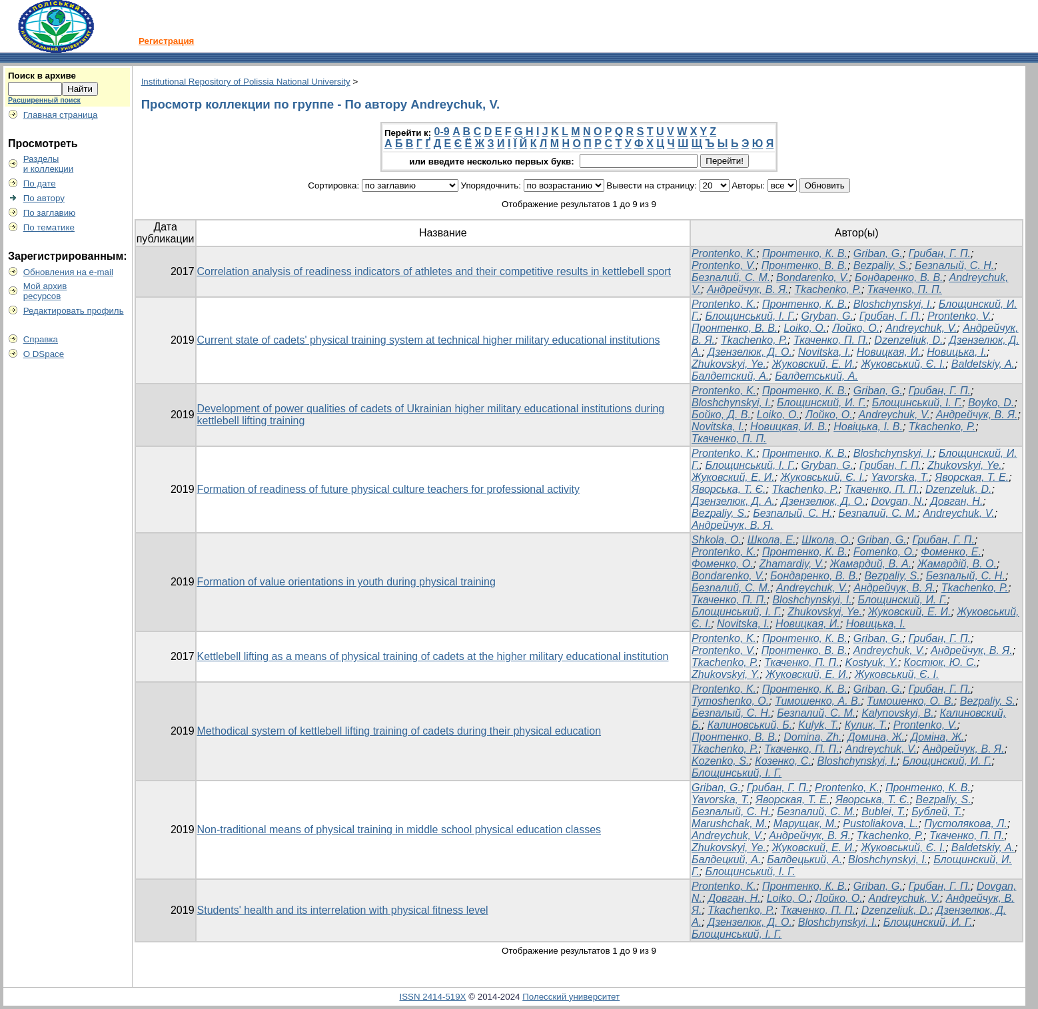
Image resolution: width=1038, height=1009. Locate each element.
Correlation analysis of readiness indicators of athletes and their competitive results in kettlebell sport (434, 271)
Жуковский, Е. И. (813, 364)
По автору (44, 198)
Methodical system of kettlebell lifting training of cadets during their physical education (399, 731)
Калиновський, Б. (750, 725)
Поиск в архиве (42, 76)
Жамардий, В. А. (871, 563)
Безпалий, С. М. (731, 277)
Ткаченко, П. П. (904, 289)
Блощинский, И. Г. (821, 402)
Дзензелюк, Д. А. (733, 501)
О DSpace (44, 354)
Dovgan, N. (898, 501)
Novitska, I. (824, 352)
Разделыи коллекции (48, 164)
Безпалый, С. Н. (954, 265)
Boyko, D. (991, 402)
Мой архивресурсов (45, 291)
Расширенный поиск (44, 100)
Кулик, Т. (866, 725)
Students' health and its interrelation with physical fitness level (342, 910)
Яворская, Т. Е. (972, 477)
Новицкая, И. (889, 352)
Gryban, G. (827, 316)
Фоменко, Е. (951, 551)
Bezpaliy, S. (881, 265)
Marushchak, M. (730, 823)
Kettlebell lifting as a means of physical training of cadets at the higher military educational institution (433, 656)
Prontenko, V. (724, 265)
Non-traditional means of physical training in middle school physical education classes (399, 829)
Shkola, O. (717, 539)
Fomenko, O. (884, 551)
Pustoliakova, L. (880, 823)
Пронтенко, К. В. (804, 253)
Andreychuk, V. (921, 328)
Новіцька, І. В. (868, 426)
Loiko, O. (804, 328)
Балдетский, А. (730, 376)
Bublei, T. (883, 811)
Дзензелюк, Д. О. (750, 352)
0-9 (442, 131)
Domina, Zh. (812, 737)
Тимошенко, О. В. (910, 701)
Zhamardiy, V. (791, 563)
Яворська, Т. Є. (729, 489)
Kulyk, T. (818, 725)
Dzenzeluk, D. (958, 489)
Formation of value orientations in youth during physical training (346, 581)
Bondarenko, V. (812, 277)
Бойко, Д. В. (721, 414)
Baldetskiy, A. (983, 364)
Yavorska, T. (900, 477)
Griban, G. (878, 253)
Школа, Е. (772, 539)
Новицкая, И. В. (788, 426)
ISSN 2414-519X (432, 997)
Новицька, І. (957, 352)
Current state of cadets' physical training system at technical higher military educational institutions (428, 340)
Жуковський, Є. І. (903, 364)
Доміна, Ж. (937, 737)
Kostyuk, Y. (871, 662)
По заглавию (49, 213)
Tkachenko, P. (827, 289)
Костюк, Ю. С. (940, 662)
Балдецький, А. (804, 859)
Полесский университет (571, 997)
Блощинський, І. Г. (750, 316)
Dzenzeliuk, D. (908, 340)
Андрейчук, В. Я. (748, 289)
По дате (39, 183)
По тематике (49, 227)
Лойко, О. (855, 328)
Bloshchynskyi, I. (893, 304)
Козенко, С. (783, 761)
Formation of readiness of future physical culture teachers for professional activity (388, 489)
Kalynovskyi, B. (897, 713)
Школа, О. (826, 539)
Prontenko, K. (724, 253)
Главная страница (60, 115)
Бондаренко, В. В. (899, 277)
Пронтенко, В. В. (804, 265)
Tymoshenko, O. (730, 701)
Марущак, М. (805, 823)
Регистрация (166, 41)
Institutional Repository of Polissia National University (245, 82)
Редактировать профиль (73, 311)
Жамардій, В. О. (957, 563)
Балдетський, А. (816, 376)
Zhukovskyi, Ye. (729, 364)
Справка (40, 339)
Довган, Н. (957, 501)
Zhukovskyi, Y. (726, 674)
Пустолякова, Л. (965, 823)
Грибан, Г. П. (940, 253)
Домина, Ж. (876, 737)
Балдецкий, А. (726, 859)
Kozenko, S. (720, 761)
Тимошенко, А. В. (818, 701)
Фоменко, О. (723, 563)
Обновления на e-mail (68, 272)
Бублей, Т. (936, 811)
